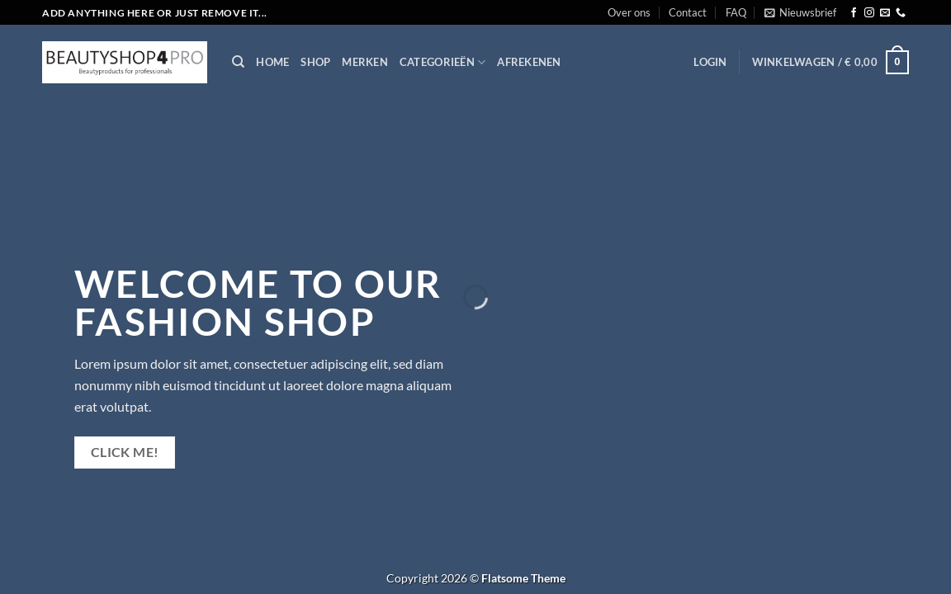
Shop (315, 61)
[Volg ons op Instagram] (869, 13)
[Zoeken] (238, 62)
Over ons (629, 12)
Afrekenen (529, 61)
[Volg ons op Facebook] (854, 13)
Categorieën (442, 62)
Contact (688, 12)
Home (272, 61)
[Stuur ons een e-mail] (885, 13)
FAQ (736, 12)
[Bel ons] (901, 13)
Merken (365, 61)
